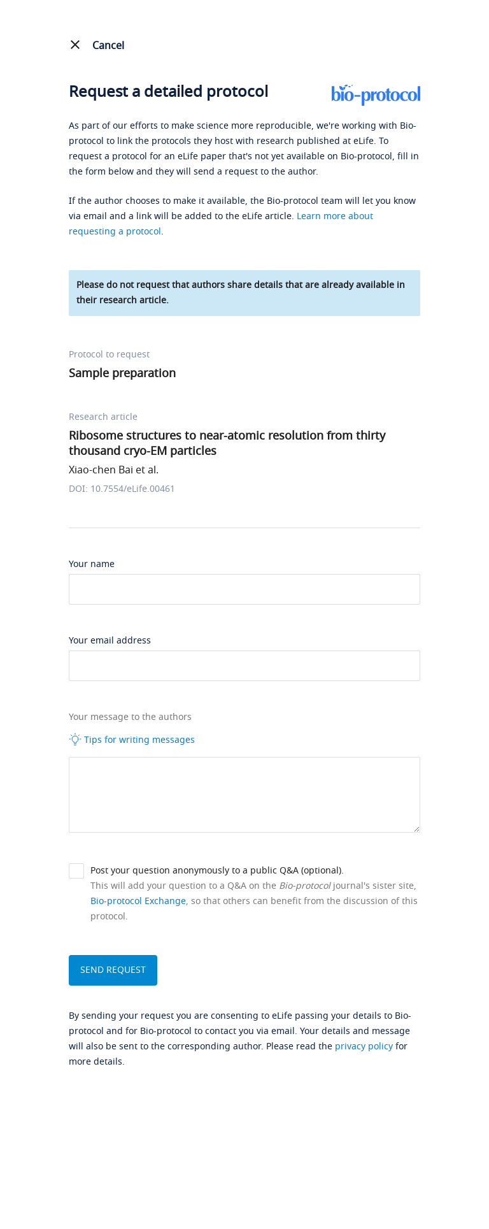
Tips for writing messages (132, 740)
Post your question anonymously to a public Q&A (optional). (217, 870)
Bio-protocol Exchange (138, 901)
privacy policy (364, 1046)
